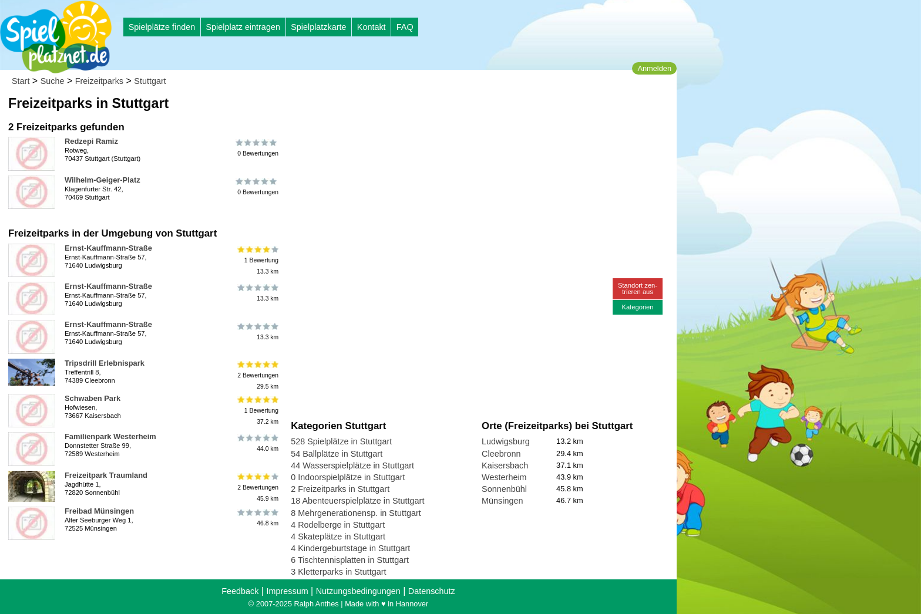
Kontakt (371, 27)
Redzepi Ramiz (91, 141)
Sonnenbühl (504, 489)
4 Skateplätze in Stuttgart (338, 536)
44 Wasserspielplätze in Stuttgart (352, 465)
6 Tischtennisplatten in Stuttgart (350, 560)
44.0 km (257, 443)
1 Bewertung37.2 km (257, 410)
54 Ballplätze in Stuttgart (336, 453)
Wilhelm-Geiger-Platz (102, 180)
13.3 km (257, 293)
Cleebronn (501, 453)
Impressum (287, 591)
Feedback (239, 591)
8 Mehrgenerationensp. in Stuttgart (356, 513)
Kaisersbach (505, 465)
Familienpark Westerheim (110, 436)
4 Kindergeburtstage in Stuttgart (350, 548)
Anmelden (654, 68)
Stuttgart (150, 81)
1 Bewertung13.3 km (257, 260)
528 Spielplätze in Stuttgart (341, 441)
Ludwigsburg (506, 441)
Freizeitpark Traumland (106, 475)
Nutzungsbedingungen (358, 591)
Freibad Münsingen (99, 511)
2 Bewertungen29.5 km (257, 375)
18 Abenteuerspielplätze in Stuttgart (357, 500)
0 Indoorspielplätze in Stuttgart (348, 477)
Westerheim (504, 477)
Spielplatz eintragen (243, 27)
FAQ (405, 27)
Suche (53, 81)
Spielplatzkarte (318, 27)
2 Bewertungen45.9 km (257, 487)
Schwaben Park (92, 398)
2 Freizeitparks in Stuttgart (340, 489)
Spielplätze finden (162, 27)
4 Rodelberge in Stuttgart (338, 524)
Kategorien (637, 307)
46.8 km (257, 518)
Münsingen (502, 500)
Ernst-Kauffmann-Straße (108, 248)
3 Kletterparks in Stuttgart (338, 571)
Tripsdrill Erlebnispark (104, 363)
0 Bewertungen (257, 148)
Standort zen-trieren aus (637, 288)
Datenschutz (431, 591)
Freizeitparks (99, 81)
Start (20, 81)
